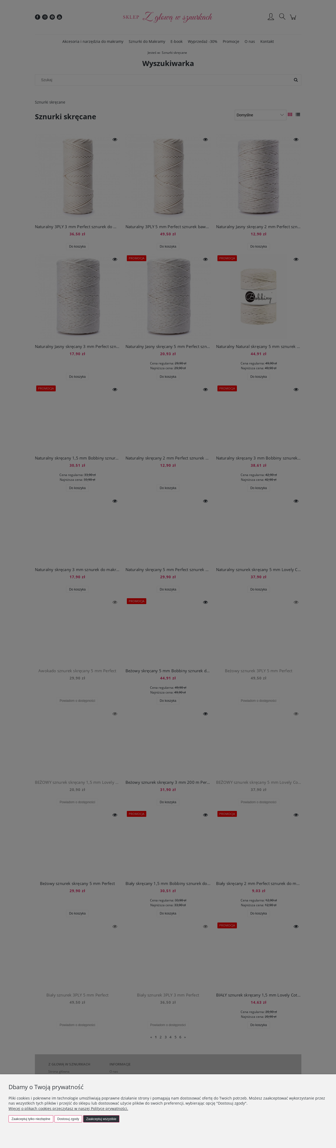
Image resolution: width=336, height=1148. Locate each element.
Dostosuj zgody (68, 1119)
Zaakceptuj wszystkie (101, 1119)
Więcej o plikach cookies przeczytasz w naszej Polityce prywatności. (68, 1108)
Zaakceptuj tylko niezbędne (30, 1119)
